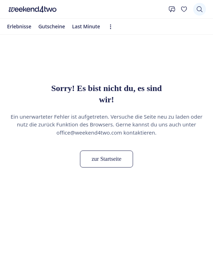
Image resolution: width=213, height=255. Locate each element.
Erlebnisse (19, 26)
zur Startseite (106, 159)
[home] (86, 9)
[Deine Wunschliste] (184, 9)
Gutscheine (51, 26)
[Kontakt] (172, 9)
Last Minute (86, 26)
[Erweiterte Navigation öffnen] (112, 26)
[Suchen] (199, 9)
